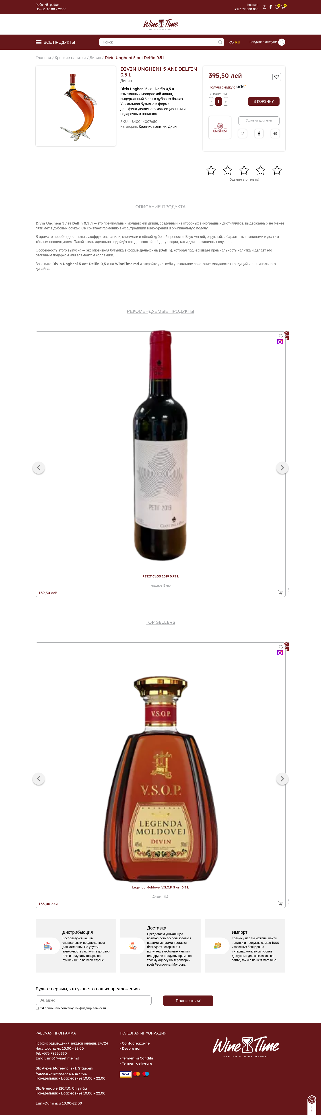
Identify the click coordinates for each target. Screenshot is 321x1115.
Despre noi (131, 1048)
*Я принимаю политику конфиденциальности (73, 1008)
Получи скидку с (227, 87)
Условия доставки (259, 120)
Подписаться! (188, 1000)
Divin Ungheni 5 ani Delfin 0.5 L (135, 57)
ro (231, 42)
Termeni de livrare (137, 1063)
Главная (43, 57)
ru (237, 42)
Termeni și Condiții (137, 1058)
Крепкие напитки (70, 57)
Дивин (95, 57)
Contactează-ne (136, 1043)
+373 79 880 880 (247, 9)
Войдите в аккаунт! (267, 42)
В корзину (264, 101)
